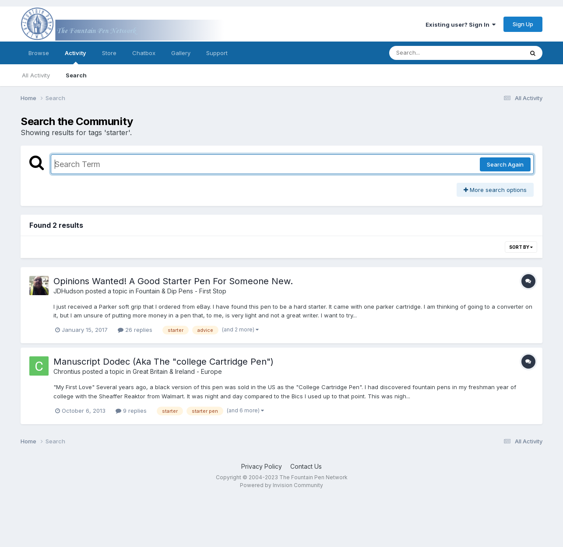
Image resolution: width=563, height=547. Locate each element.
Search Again (505, 164)
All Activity (36, 75)
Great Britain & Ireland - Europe (177, 371)
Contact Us (306, 466)
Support (217, 52)
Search (76, 75)
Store (109, 52)
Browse (38, 52)
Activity (75, 56)
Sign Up (523, 24)
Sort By (521, 247)
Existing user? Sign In (461, 24)
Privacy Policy (261, 466)
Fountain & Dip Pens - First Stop (181, 291)
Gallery (180, 52)
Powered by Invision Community (281, 485)
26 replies (135, 329)
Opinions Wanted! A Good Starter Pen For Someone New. (173, 281)
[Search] (432, 53)
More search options (495, 189)
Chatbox (143, 52)
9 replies (131, 410)
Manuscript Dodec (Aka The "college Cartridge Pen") (163, 361)
